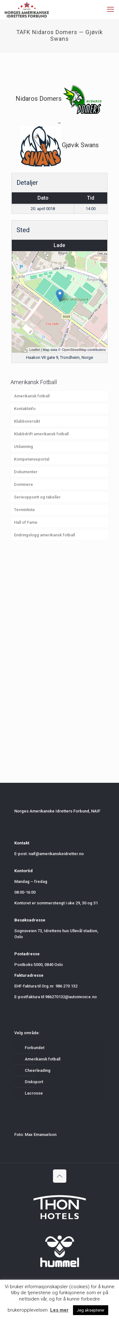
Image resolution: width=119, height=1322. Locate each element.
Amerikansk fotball (32, 396)
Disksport (34, 1081)
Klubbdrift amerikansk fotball (41, 434)
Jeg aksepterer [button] (90, 1310)
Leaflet (35, 350)
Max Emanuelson (40, 1134)
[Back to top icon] (59, 1176)
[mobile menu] (110, 9)
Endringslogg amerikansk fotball (44, 535)
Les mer (59, 1310)
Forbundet (34, 1047)
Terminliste (24, 509)
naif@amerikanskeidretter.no (56, 853)
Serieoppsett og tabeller (37, 497)
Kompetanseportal (31, 459)
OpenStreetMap (74, 350)
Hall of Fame (25, 522)
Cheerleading (37, 1070)
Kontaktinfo (25, 408)
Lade (59, 245)
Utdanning (23, 446)
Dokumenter (25, 471)
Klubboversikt (27, 421)
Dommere (23, 484)
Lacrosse (34, 1093)
